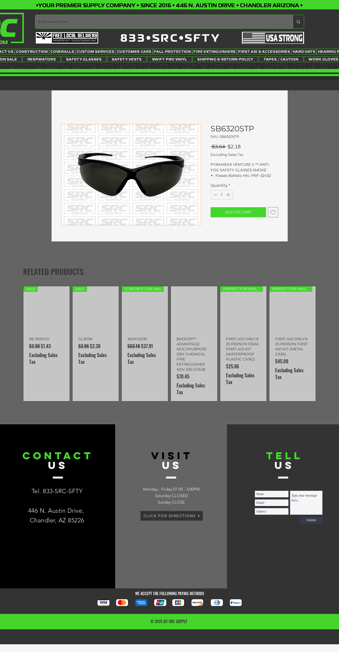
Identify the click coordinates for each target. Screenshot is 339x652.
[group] (169, 344)
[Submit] (311, 520)
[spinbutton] (221, 194)
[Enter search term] (160, 21)
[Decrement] (214, 194)
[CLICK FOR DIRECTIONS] (171, 516)
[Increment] (228, 194)
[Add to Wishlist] (273, 212)
